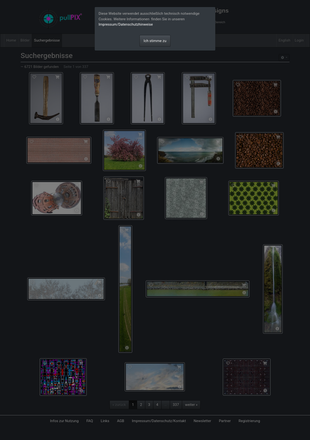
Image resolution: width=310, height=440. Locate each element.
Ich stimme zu (155, 41)
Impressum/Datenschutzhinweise (126, 24)
